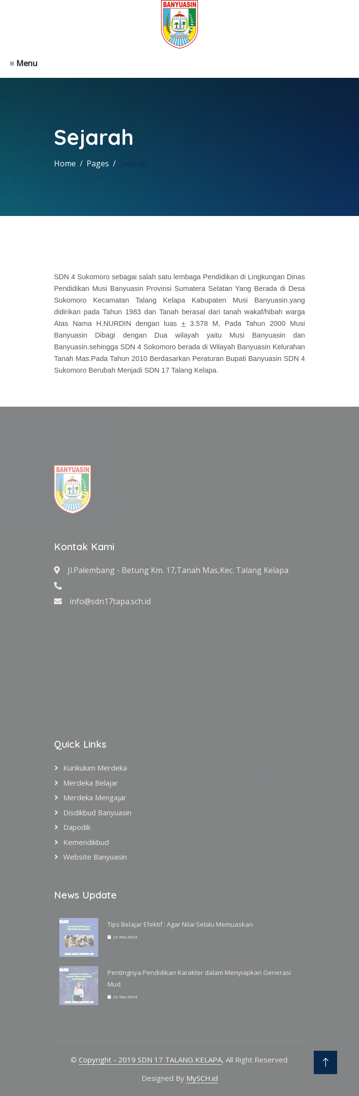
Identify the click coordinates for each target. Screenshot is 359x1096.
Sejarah (133, 163)
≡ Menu (23, 63)
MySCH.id (202, 1078)
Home (65, 163)
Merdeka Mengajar (94, 797)
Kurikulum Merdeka (95, 768)
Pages (98, 163)
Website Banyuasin (95, 857)
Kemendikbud (86, 842)
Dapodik (76, 827)
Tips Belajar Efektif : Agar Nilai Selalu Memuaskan (180, 924)
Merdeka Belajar (90, 783)
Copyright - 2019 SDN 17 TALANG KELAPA (150, 1059)
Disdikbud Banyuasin (97, 812)
